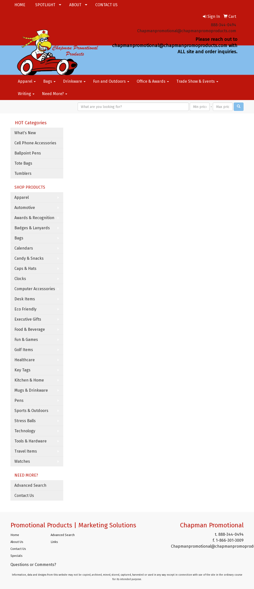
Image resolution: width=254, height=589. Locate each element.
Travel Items (25, 451)
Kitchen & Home (29, 380)
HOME (19, 4)
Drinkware (74, 81)
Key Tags (22, 370)
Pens (19, 400)
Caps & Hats (25, 268)
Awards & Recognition (34, 217)
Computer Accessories (34, 288)
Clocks (20, 278)
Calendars (23, 248)
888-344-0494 (223, 25)
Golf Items (23, 349)
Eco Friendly (25, 309)
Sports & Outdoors (31, 410)
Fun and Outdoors (111, 81)
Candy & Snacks (29, 258)
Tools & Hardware (30, 441)
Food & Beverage (29, 329)
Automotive (24, 207)
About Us (16, 542)
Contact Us (24, 495)
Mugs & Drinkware (31, 390)
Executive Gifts (27, 319)
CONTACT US (106, 4)
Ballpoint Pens (27, 153)
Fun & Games (26, 339)
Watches (22, 461)
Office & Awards (153, 81)
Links (54, 542)
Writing (26, 93)
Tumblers (23, 173)
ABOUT (75, 4)
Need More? (54, 93)
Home (14, 535)
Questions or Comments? (33, 564)
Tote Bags (23, 163)
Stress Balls (25, 420)
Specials (16, 556)
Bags (49, 81)
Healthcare (24, 360)
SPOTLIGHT (45, 4)
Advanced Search (30, 485)
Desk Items (24, 299)
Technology (24, 431)
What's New (25, 132)
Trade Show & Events (197, 81)
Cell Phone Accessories (35, 143)
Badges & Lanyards (32, 228)
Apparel (27, 81)
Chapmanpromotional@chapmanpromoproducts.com (186, 30)
